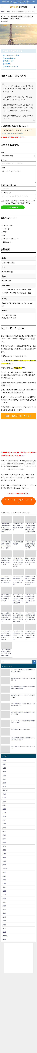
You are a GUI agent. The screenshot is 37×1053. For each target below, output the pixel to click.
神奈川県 (5, 790)
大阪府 (4, 846)
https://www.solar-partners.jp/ (12, 133)
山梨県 (4, 812)
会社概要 (6, 63)
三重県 (4, 853)
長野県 (4, 816)
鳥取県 (4, 872)
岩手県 (4, 768)
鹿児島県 (5, 935)
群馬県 (4, 809)
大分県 (4, 928)
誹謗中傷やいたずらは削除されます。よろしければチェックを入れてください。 (20, 202)
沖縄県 (4, 939)
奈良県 (4, 864)
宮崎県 (4, 932)
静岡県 (4, 838)
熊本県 (4, 924)
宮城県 (4, 775)
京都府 (4, 861)
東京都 (4, 786)
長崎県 (4, 920)
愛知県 (4, 842)
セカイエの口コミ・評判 (11, 55)
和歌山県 (5, 868)
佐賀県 (4, 917)
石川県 (4, 827)
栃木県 (4, 805)
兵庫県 (4, 849)
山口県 (4, 894)
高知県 (4, 909)
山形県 (4, 779)
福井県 (4, 831)
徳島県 (4, 898)
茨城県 (4, 801)
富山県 (4, 823)
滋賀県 (4, 857)
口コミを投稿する (9, 58)
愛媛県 (4, 905)
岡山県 (4, 879)
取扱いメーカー (8, 61)
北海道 (4, 760)
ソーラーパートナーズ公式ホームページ (18, 501)
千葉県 (4, 797)
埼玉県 (4, 794)
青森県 (4, 764)
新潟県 (4, 820)
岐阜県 (4, 835)
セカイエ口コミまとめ (10, 66)
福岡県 (4, 913)
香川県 (4, 902)
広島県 (4, 883)
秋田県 (4, 771)
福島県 (4, 782)
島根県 (4, 876)
